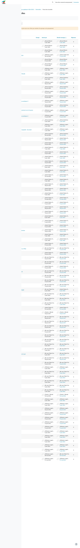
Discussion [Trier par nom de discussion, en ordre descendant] (28, 41)
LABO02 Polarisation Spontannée (30, 413)
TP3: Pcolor (30, 221)
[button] (52, 2)
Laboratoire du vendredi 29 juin (31, 291)
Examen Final (30, 55)
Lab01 (28, 445)
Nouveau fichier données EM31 (31, 311)
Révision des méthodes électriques (30, 74)
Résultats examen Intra (31, 321)
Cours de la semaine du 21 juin (32, 226)
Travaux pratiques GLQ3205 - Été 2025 (31, 61)
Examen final (30, 51)
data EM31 (30, 316)
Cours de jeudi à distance (31, 206)
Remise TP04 (30, 268)
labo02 (29, 440)
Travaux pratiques (31, 167)
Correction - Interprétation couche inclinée (31, 274)
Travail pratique (31, 201)
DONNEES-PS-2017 (31, 406)
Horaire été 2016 (31, 472)
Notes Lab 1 (30, 515)
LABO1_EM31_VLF (32, 454)
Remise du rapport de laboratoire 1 (31, 251)
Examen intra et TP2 (31, 178)
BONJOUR (30, 419)
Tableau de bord (28, 9)
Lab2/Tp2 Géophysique (30, 529)
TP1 (28, 231)
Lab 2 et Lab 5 (30, 483)
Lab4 (28, 487)
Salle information (31, 183)
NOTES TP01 (30, 395)
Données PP (30, 334)
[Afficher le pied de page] (76, 544)
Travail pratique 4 (31, 101)
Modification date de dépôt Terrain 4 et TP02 (31, 298)
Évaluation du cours (30, 106)
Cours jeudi (30, 192)
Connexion (76, 2)
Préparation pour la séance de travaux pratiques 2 (32, 140)
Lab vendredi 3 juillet (30, 477)
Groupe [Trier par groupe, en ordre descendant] (41, 41)
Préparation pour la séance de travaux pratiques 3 (32, 117)
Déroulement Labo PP (31, 345)
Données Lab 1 (31, 510)
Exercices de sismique (30, 246)
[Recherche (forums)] (34, 25)
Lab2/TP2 (29, 524)
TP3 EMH (29, 506)
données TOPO (31, 458)
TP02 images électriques (30, 400)
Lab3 (28, 496)
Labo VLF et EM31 (31, 468)
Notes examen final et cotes (32, 263)
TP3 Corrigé (30, 501)
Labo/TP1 (29, 534)
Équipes (29, 539)
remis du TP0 (30, 463)
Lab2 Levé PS (30, 519)
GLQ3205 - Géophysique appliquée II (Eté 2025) (45, 9)
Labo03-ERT (30, 391)
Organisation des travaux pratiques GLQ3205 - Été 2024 (31, 160)
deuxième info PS (31, 358)
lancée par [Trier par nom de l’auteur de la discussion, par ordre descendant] (48, 41)
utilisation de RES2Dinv (30, 339)
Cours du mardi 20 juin (31, 172)
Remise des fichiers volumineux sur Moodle (32, 86)
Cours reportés (31, 212)
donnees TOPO (31, 449)
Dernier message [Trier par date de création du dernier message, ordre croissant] (64, 41)
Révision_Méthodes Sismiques (32, 45)
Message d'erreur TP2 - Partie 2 (31, 124)
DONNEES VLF (31, 424)
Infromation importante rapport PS (32, 364)
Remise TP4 (30, 92)
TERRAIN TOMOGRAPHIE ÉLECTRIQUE (31, 352)
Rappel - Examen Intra (31, 152)
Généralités (62, 9)
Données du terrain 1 (32, 375)
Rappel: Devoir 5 (31, 380)
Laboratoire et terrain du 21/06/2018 (30, 328)
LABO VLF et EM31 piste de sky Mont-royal (31, 430)
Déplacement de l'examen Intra (31, 257)
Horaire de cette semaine (31, 305)
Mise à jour (30, 68)
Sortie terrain (30, 197)
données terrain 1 (31, 370)
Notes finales (30, 236)
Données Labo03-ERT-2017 (31, 385)
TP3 (28, 111)
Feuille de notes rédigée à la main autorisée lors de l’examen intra (31, 132)
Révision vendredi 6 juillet (32, 286)
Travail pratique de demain (31, 146)
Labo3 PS (29, 436)
